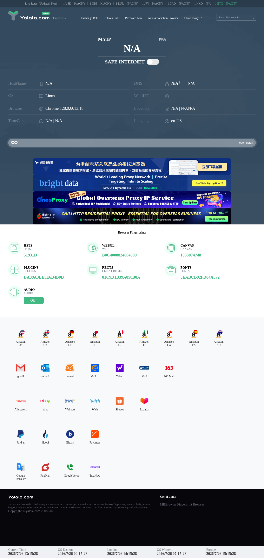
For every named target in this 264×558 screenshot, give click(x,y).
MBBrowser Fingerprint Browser (182, 504)
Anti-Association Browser (163, 18)
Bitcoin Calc (111, 18)
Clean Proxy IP (193, 18)
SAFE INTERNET (132, 62)
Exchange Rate (89, 18)
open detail (246, 142)
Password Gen (133, 18)
